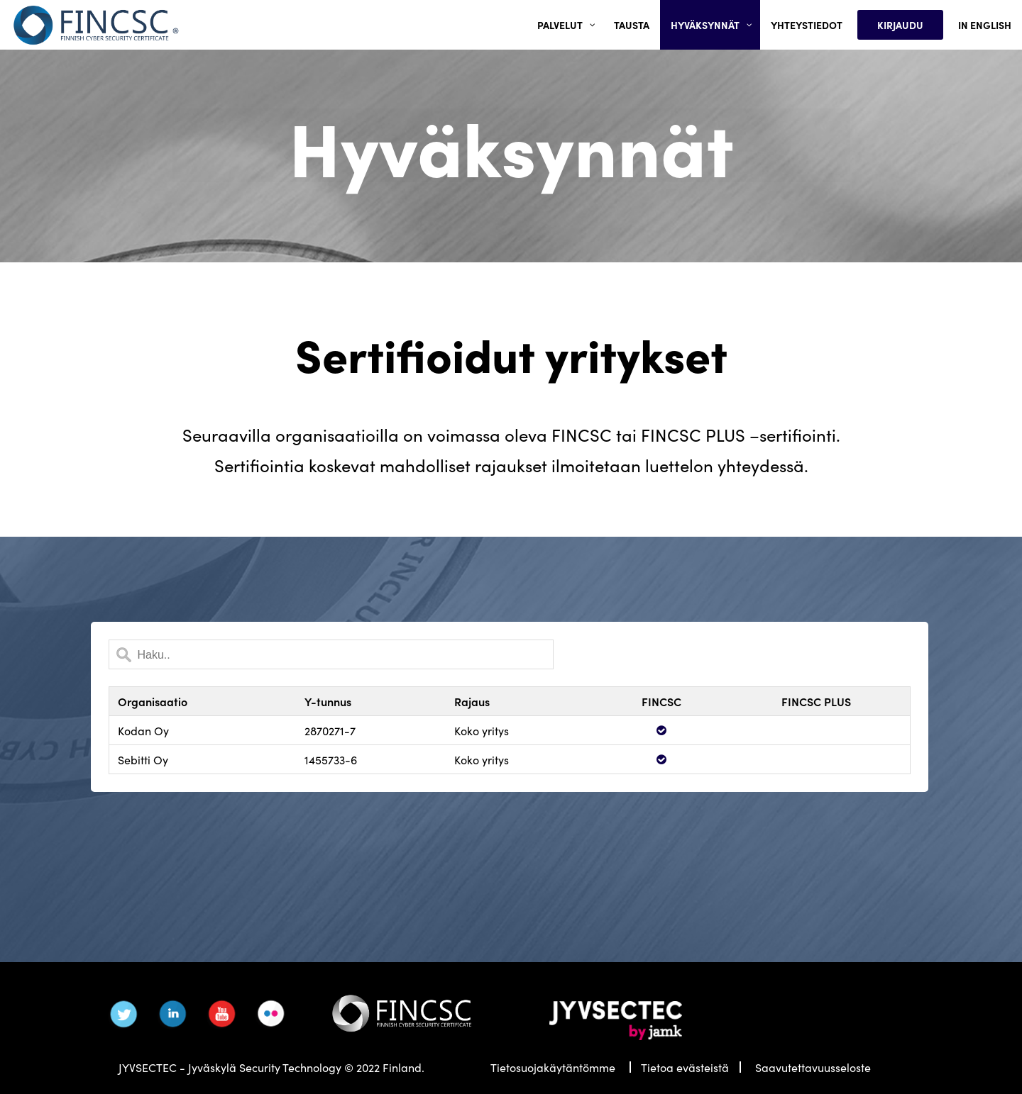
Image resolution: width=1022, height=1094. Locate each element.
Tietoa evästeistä (685, 1067)
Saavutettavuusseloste (813, 1067)
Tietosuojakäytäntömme (552, 1067)
